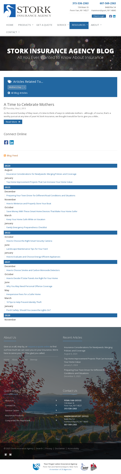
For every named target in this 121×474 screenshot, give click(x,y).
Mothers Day (15, 87)
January (9, 177)
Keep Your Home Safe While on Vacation (25, 219)
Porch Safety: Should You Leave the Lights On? (28, 310)
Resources (79, 25)
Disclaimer (60, 448)
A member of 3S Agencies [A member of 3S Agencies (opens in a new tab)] (60, 469)
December (10, 191)
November (10, 199)
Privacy (48, 448)
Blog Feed (11, 155)
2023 (7, 187)
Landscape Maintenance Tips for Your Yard (27, 248)
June (7, 244)
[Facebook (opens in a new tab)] (110, 16)
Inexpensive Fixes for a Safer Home (23, 294)
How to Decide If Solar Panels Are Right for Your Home (32, 278)
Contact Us (31, 405)
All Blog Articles (18, 92)
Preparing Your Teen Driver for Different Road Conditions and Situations (40, 195)
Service (62, 25)
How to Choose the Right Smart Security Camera (29, 240)
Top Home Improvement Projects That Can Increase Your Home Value (39, 182)
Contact (12, 32)
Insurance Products (31, 415)
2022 (7, 232)
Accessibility (73, 448)
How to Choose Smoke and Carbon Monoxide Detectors (33, 270)
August (8, 169)
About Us (31, 400)
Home (9, 24)
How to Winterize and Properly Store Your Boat (28, 203)
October (9, 207)
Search (39, 448)
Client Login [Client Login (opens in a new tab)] (98, 16)
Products (25, 25)
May (7, 290)
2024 (7, 165)
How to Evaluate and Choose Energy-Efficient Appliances (33, 256)
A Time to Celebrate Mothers (29, 104)
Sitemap (33, 359)
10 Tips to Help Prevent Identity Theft (23, 302)
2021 (7, 261)
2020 (7, 315)
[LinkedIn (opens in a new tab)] (114, 16)
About (95, 25)
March (8, 215)
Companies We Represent (31, 420)
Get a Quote (44, 24)
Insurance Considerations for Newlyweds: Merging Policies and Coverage (41, 174)
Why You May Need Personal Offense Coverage (29, 286)
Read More (13, 121)
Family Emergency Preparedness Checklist (26, 227)
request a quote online (39, 346)
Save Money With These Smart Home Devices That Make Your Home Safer (41, 211)
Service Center (31, 410)
